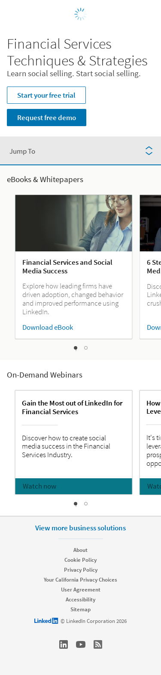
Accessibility (80, 599)
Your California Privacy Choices (80, 579)
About (80, 550)
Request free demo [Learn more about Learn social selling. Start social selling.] (46, 117)
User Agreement (80, 589)
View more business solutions (80, 528)
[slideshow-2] (86, 348)
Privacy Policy (80, 569)
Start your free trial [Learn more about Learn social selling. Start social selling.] (46, 95)
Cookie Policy (80, 560)
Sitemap (80, 609)
